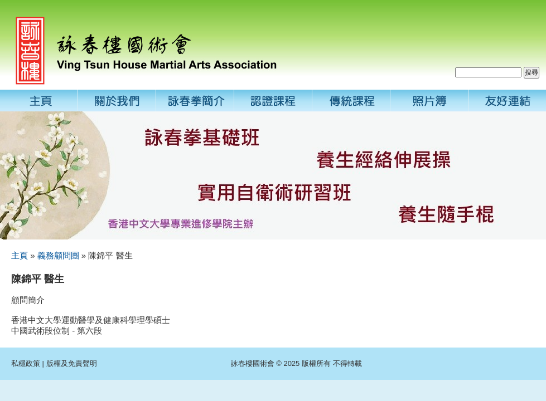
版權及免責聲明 (71, 363)
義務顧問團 (58, 255)
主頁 (19, 255)
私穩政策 (25, 363)
